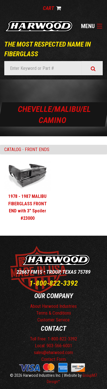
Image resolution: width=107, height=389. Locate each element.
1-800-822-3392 (53, 283)
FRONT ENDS (37, 149)
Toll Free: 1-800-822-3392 (53, 339)
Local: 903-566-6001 (53, 345)
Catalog (12, 149)
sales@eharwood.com (53, 352)
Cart (52, 8)
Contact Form (53, 359)
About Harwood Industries (53, 306)
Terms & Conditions (53, 313)
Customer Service (53, 320)
